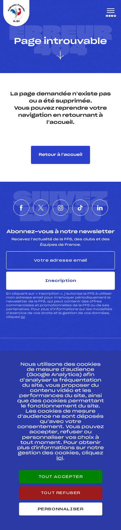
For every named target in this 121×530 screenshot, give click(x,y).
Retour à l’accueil (60, 155)
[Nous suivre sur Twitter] (41, 208)
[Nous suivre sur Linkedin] (100, 208)
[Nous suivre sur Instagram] (61, 208)
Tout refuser (60, 493)
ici (23, 317)
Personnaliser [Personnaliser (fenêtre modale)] (61, 509)
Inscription (60, 281)
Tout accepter (60, 477)
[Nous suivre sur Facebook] (21, 208)
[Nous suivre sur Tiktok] (80, 208)
